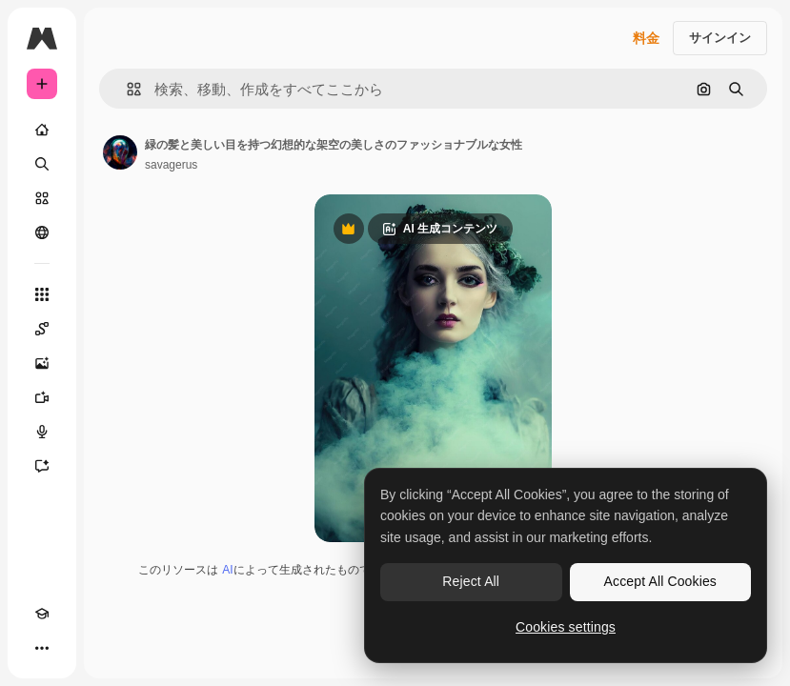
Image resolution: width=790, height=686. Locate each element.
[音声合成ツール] (42, 431)
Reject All (470, 581)
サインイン (720, 37)
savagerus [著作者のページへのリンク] (171, 165)
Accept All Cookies (660, 581)
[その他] (42, 648)
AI (227, 569)
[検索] (42, 164)
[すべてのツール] (42, 294)
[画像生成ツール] (42, 363)
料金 (646, 38)
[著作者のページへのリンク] (120, 152)
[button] (126, 89)
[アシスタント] (42, 466)
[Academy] (42, 613)
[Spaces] (42, 328)
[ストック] (42, 198)
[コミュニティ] (42, 232)
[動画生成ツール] (42, 397)
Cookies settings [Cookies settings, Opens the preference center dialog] (566, 627)
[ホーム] (42, 129)
